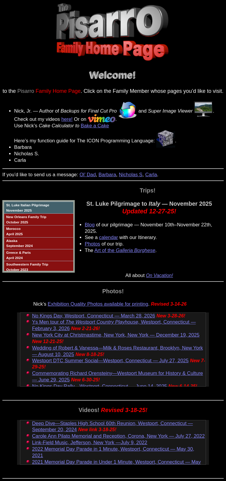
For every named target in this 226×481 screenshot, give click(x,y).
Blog (90, 225)
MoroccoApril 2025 (14, 231)
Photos (92, 244)
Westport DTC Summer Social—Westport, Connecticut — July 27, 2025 (110, 360)
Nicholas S (130, 174)
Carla (151, 174)
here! (66, 119)
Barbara (107, 174)
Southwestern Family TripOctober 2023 (27, 266)
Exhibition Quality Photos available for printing (98, 304)
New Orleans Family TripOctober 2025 (26, 219)
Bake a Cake (95, 126)
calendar (108, 237)
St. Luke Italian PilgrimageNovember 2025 (27, 207)
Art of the (124, 250)
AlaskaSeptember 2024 (19, 243)
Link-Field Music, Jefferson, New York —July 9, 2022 (89, 442)
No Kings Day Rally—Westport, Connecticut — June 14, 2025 (99, 386)
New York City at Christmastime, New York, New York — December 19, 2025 (116, 335)
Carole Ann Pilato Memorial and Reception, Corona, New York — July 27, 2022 (118, 436)
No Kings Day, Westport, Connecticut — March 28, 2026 (93, 316)
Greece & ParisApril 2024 (18, 255)
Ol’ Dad (87, 174)
